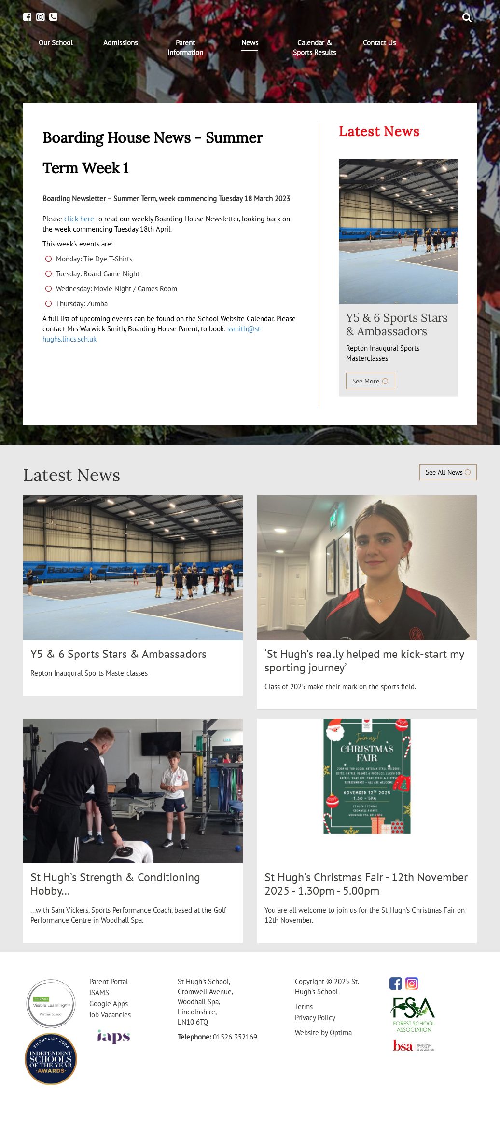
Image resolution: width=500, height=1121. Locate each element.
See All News (448, 472)
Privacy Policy (315, 1017)
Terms (304, 1006)
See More (370, 381)
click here (79, 218)
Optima (341, 1032)
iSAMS (99, 992)
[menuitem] (55, 43)
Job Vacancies (110, 1014)
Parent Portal (108, 981)
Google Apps (108, 1003)
